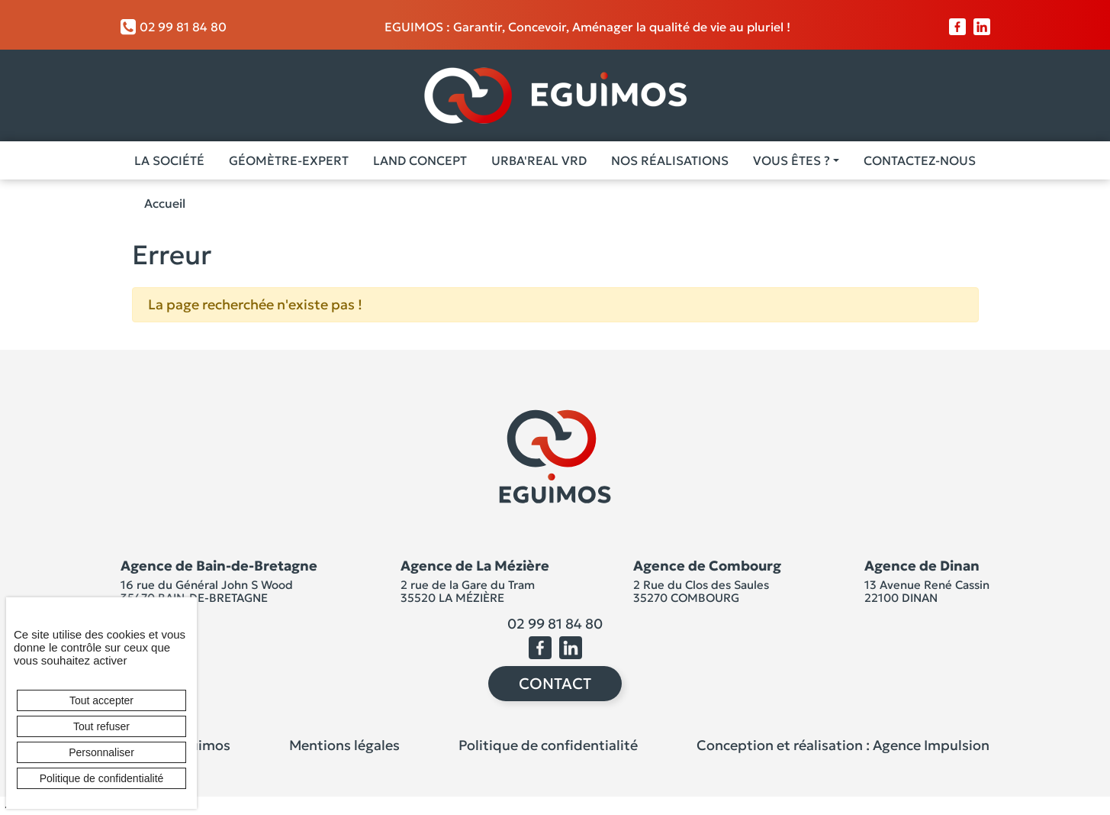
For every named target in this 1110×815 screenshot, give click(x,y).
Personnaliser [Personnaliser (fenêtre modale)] (101, 752)
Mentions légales (344, 745)
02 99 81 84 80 (174, 26)
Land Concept (420, 160)
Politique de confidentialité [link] (102, 778)
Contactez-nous (920, 160)
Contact (555, 684)
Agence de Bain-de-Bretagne (219, 565)
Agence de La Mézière (475, 565)
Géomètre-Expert (289, 160)
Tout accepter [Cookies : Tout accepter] (101, 700)
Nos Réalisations (670, 160)
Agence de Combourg (707, 565)
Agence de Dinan (922, 565)
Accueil (164, 203)
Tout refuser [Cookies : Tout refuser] (101, 726)
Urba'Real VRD (539, 160)
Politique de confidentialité (548, 745)
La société (169, 160)
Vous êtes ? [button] (791, 160)
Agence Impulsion (931, 745)
